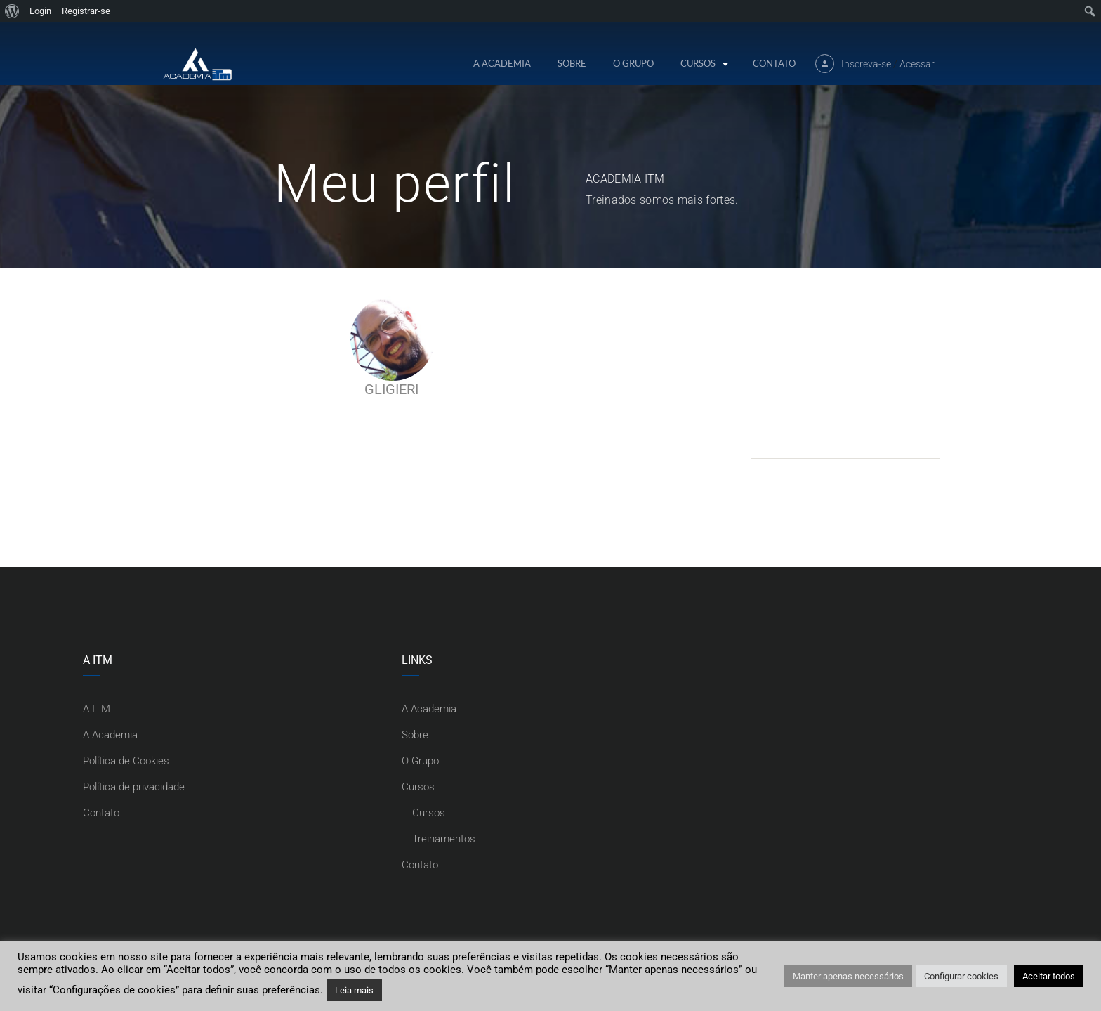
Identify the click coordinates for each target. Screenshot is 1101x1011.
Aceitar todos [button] (1048, 976)
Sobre (572, 63)
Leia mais (354, 990)
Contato (774, 63)
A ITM (96, 709)
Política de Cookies (126, 761)
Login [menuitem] (40, 11)
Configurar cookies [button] (961, 976)
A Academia (502, 63)
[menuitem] (12, 11)
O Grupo (633, 63)
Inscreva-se (866, 64)
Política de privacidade (134, 787)
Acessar (917, 64)
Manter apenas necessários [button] (848, 976)
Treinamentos (443, 839)
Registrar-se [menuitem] (86, 11)
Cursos (698, 63)
